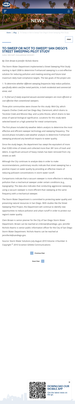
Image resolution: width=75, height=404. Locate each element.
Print (69, 39)
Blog (15, 32)
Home (9, 32)
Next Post (36, 261)
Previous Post (40, 253)
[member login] (68, 11)
